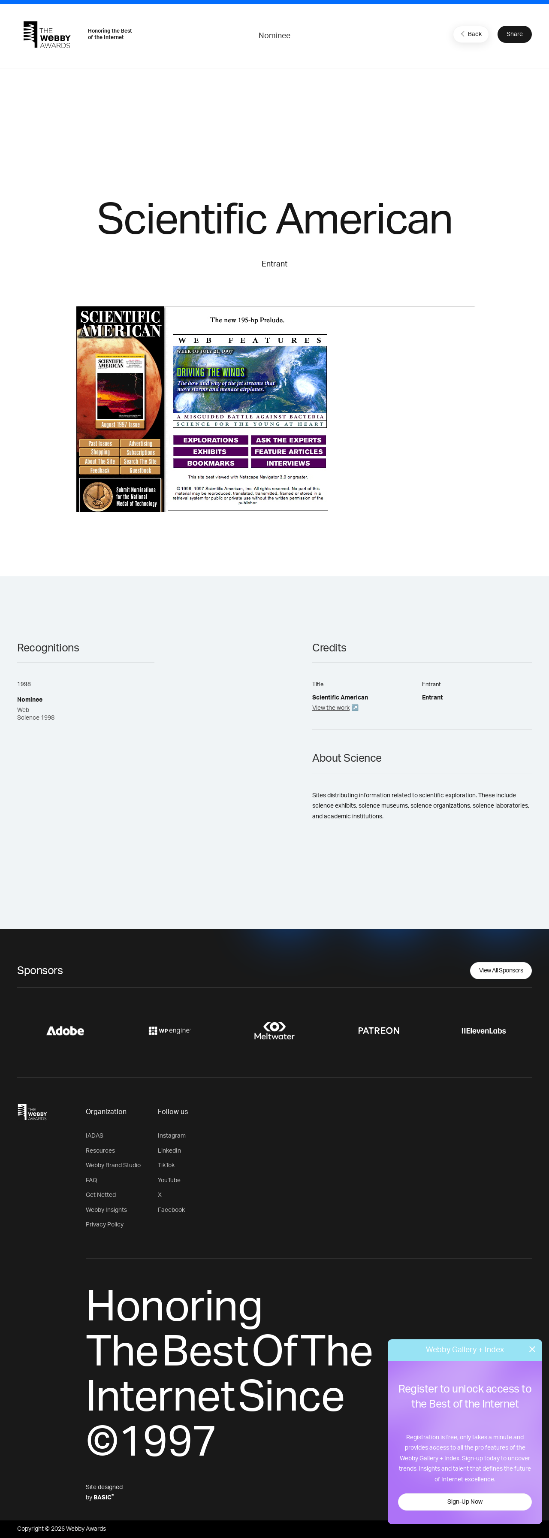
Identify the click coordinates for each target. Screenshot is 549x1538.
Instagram (172, 1136)
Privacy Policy (105, 1225)
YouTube (169, 1181)
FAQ (91, 1181)
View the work (331, 708)
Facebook (171, 1210)
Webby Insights (106, 1210)
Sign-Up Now (465, 1502)
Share (515, 34)
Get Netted (101, 1195)
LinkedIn (169, 1151)
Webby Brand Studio (113, 1166)
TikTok (166, 1166)
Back (470, 34)
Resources (100, 1151)
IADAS (94, 1136)
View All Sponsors (501, 971)
